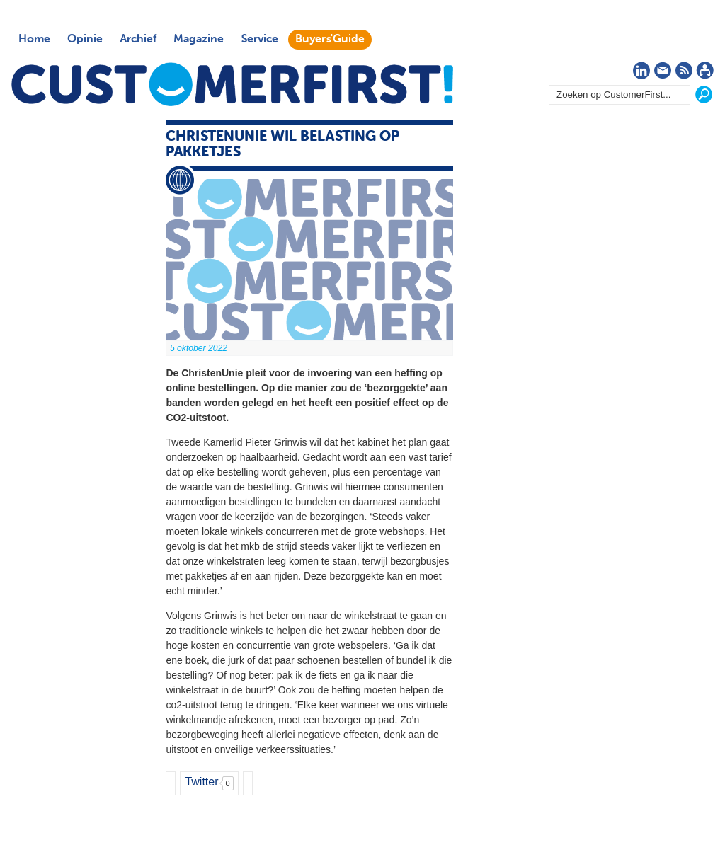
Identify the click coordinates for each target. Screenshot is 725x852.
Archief (138, 39)
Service (259, 39)
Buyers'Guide (330, 39)
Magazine (198, 39)
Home (34, 39)
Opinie (85, 39)
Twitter (201, 782)
